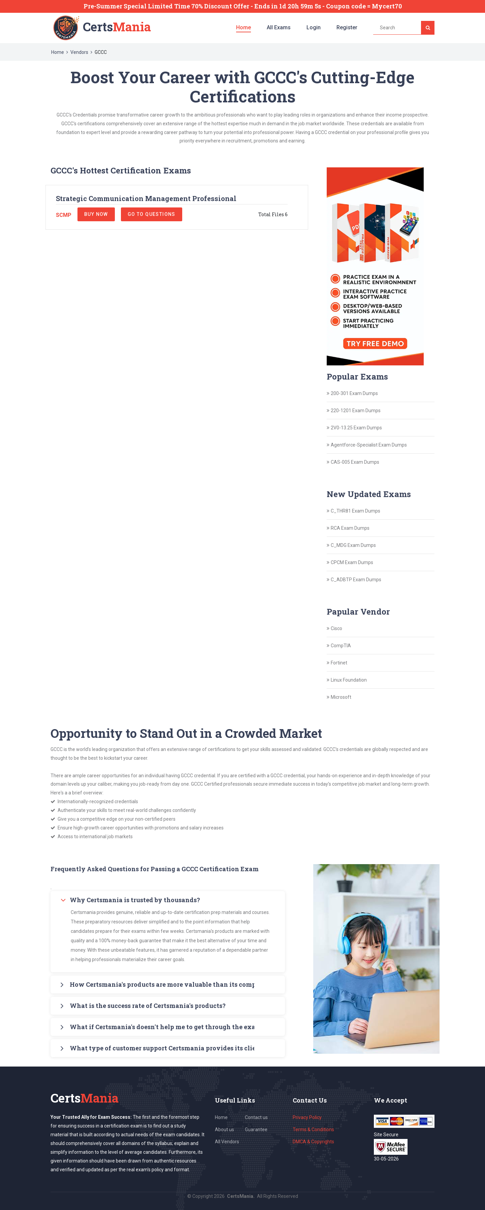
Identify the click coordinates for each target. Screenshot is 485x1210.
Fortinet (339, 662)
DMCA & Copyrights (313, 1141)
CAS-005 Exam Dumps (355, 462)
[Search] (427, 27)
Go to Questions (151, 214)
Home (243, 27)
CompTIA (341, 645)
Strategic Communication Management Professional (146, 198)
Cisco (336, 628)
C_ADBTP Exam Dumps (356, 579)
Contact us (256, 1117)
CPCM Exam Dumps (352, 562)
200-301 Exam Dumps (354, 393)
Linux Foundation (349, 680)
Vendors (79, 52)
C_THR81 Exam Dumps (355, 511)
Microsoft (341, 697)
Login (313, 27)
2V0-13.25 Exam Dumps (356, 427)
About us (224, 1129)
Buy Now (96, 214)
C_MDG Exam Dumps (353, 545)
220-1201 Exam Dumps (356, 410)
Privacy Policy (307, 1117)
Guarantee (256, 1129)
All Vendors (227, 1141)
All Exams (279, 27)
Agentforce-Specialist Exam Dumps (369, 445)
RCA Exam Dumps (350, 528)
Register (346, 27)
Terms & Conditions (313, 1129)
